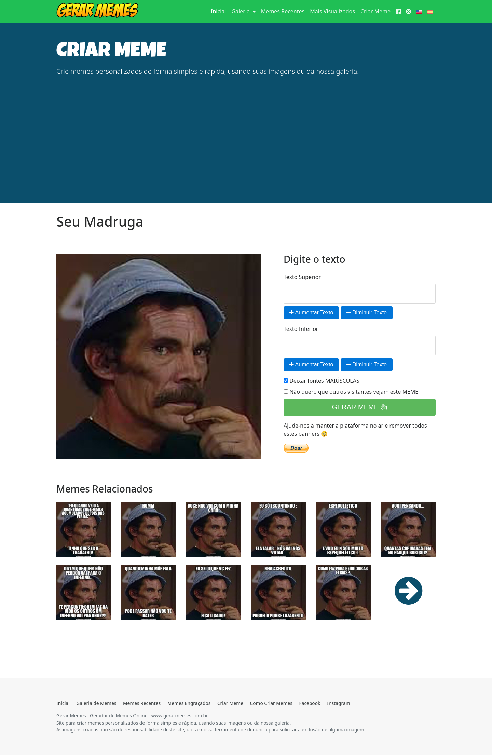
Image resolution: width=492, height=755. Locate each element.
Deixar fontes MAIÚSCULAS (321, 381)
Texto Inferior (301, 329)
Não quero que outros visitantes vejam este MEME (351, 391)
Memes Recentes (282, 11)
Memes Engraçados (189, 703)
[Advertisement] (246, 130)
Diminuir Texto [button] (366, 312)
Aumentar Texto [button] (311, 312)
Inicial (220, 11)
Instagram (338, 703)
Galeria (241, 11)
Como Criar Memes (271, 703)
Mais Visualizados (332, 11)
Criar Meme (375, 11)
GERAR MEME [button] (359, 407)
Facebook (309, 703)
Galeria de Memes (96, 703)
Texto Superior (302, 277)
